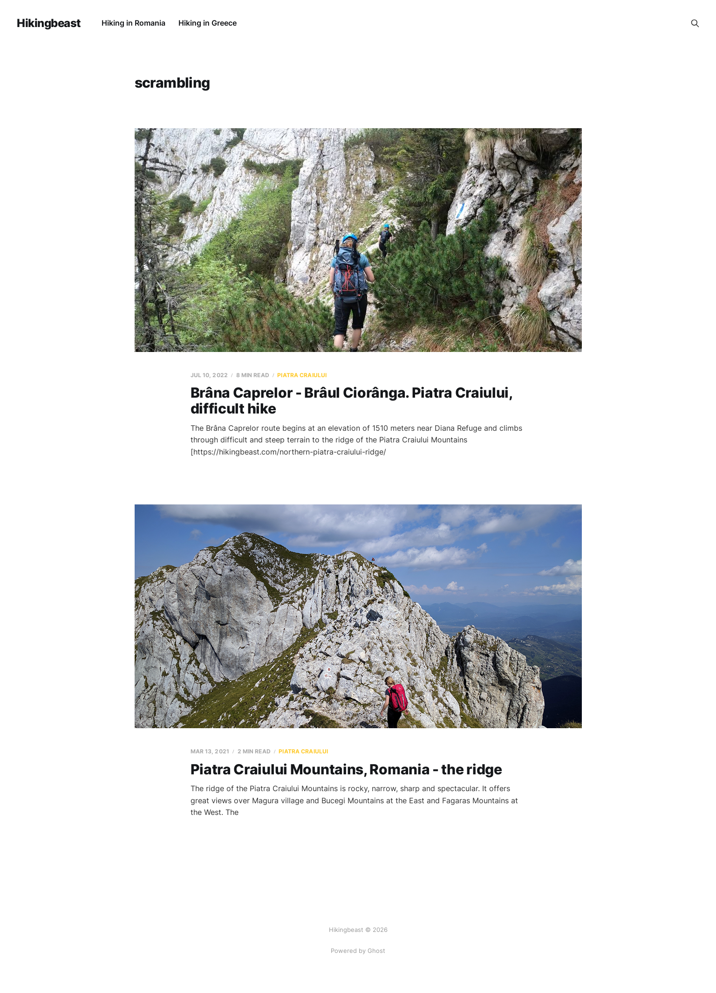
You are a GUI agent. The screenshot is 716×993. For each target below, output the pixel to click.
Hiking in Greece (207, 23)
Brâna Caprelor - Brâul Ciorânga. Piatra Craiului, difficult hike (351, 400)
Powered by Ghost (358, 950)
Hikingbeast (49, 23)
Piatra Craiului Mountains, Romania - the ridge (346, 769)
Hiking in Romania (133, 23)
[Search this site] (695, 23)
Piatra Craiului (302, 375)
